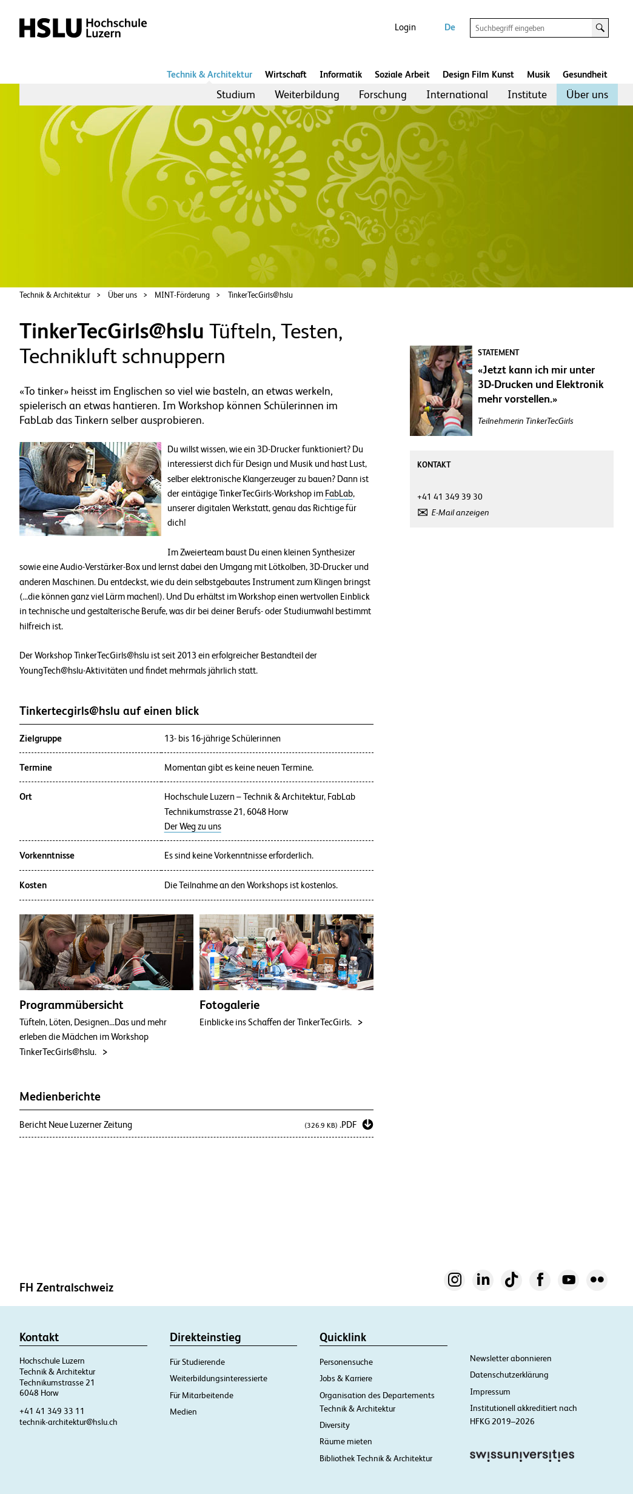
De (449, 27)
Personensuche (346, 1362)
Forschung (383, 94)
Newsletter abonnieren (511, 1358)
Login (405, 27)
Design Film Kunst (478, 74)
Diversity (335, 1425)
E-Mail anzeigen (460, 512)
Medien (183, 1411)
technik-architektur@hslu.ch (68, 1422)
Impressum (490, 1391)
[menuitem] (236, 95)
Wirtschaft (286, 74)
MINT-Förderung (182, 295)
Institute (527, 94)
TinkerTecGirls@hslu (260, 295)
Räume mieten (346, 1441)
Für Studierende (197, 1362)
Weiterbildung (307, 94)
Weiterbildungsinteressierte (218, 1378)
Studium (235, 94)
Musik (538, 74)
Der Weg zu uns (192, 826)
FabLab (339, 493)
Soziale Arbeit (402, 74)
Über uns (587, 94)
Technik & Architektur (209, 74)
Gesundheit (585, 74)
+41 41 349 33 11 (52, 1411)
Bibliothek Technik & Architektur (376, 1458)
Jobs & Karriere (346, 1378)
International (457, 94)
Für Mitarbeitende (201, 1395)
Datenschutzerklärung (509, 1374)
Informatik (341, 74)
